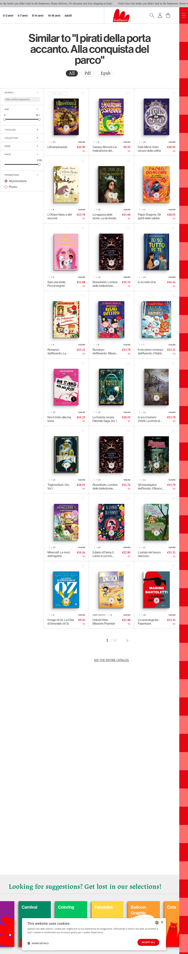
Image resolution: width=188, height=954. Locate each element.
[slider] (4, 119)
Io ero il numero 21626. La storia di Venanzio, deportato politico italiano (150, 419)
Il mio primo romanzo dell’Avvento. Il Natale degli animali (150, 351)
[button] (38, 943)
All (72, 73)
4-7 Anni (23, 15)
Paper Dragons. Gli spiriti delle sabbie (149, 216)
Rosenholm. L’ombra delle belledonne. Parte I (105, 486)
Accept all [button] (148, 942)
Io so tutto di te (147, 282)
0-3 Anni (8, 15)
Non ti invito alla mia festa (59, 419)
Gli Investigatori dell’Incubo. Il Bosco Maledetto (150, 486)
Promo (13, 187)
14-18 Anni (54, 15)
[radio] (72, 73)
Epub (106, 73)
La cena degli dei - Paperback (149, 621)
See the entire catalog (111, 660)
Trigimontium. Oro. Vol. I (58, 486)
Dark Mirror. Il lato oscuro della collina (149, 148)
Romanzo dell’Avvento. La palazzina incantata (59, 351)
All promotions (18, 181)
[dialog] (94, 934)
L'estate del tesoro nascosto (149, 554)
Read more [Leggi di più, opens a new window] (97, 932)
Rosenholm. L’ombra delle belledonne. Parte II (105, 284)
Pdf (88, 73)
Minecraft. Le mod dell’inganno (58, 554)
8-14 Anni (37, 15)
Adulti (68, 15)
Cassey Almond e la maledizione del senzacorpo (105, 148)
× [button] (162, 922)
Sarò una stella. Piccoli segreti (56, 284)
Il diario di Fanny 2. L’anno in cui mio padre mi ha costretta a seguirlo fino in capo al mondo (106, 554)
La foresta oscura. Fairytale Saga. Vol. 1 (105, 419)
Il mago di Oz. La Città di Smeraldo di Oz (60, 621)
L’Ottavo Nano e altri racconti (59, 216)
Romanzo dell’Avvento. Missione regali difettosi (106, 351)
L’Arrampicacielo (57, 147)
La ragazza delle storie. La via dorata (104, 216)
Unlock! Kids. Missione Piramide (104, 621)
